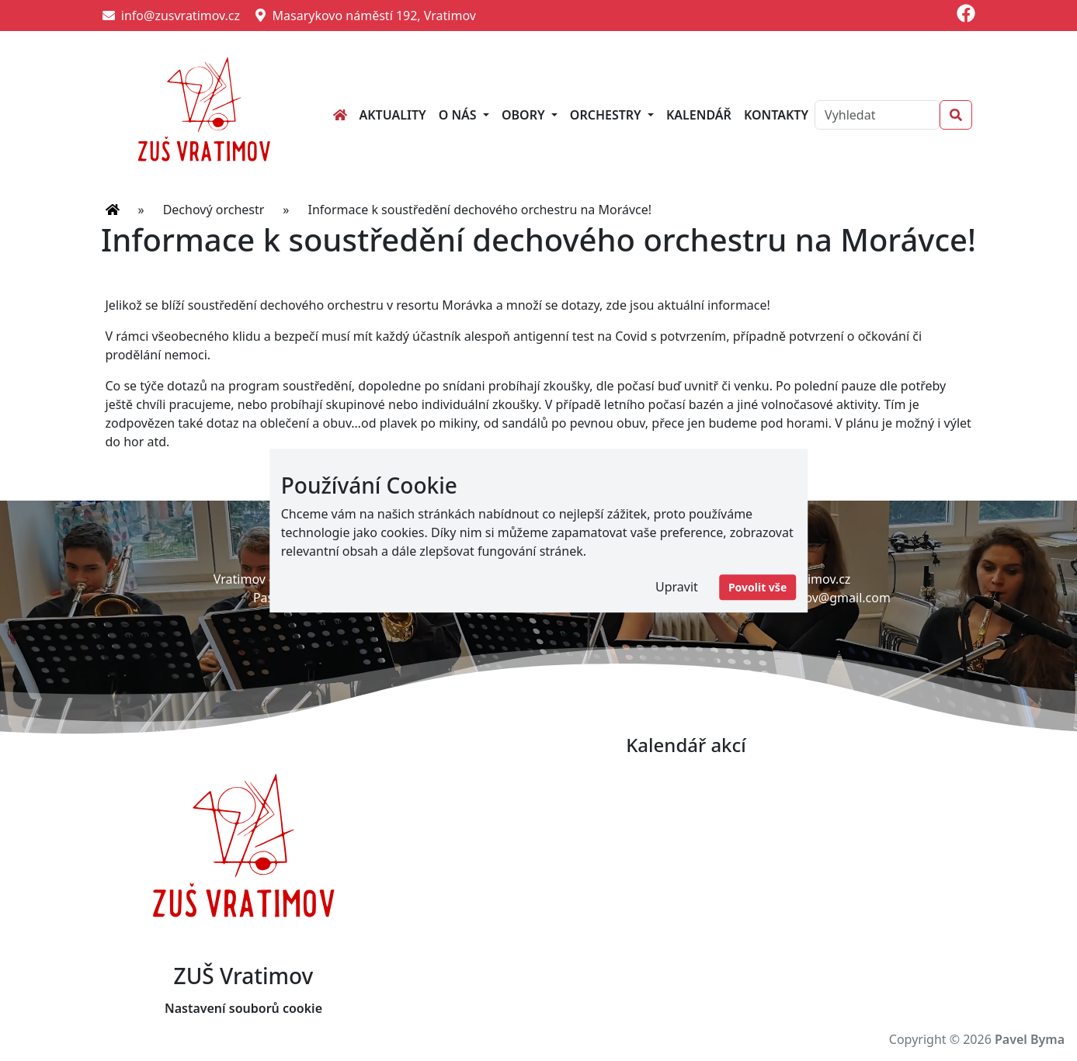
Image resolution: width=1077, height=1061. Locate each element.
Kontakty (776, 114)
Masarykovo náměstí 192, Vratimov (365, 15)
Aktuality (393, 114)
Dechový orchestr (214, 209)
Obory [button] (525, 114)
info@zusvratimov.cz (171, 15)
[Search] (877, 115)
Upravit (676, 586)
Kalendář (698, 114)
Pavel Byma (1030, 1039)
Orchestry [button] (607, 114)
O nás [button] (459, 114)
